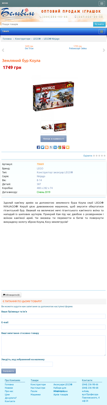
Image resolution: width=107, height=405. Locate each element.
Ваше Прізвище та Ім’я (14, 311)
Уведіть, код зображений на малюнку (23, 359)
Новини (9, 388)
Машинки (36, 394)
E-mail (4, 322)
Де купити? (11, 398)
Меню (5, 3)
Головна (7, 38)
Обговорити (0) (11, 295)
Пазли (34, 391)
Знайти (99, 24)
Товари (5, 31)
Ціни (7, 394)
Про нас (9, 391)
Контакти (10, 401)
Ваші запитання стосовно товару (20, 333)
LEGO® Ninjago (51, 38)
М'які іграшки (61, 391)
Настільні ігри (38, 388)
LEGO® (37, 38)
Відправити (8, 371)
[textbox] (47, 24)
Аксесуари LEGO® (63, 384)
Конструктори (22, 38)
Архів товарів (61, 394)
